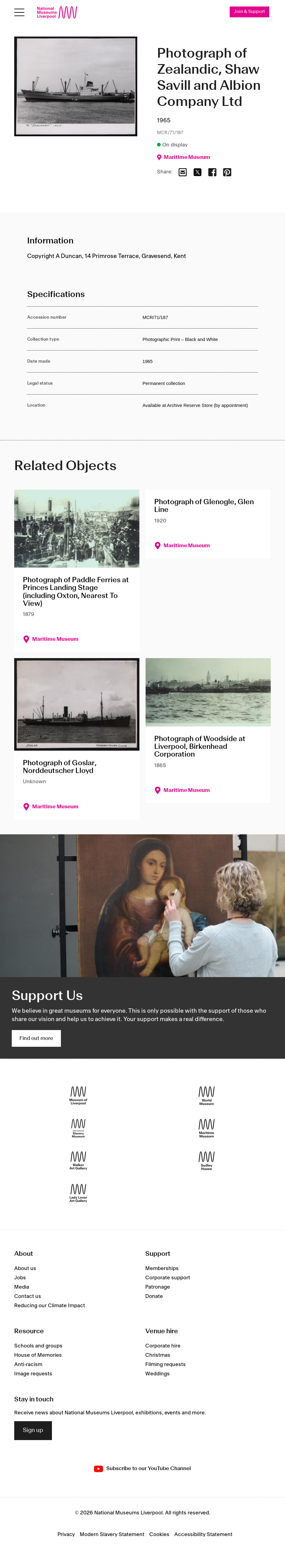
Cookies (159, 1534)
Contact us (27, 1296)
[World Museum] (206, 1095)
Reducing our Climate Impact (49, 1306)
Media (21, 1287)
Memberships (162, 1269)
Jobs (20, 1278)
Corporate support (167, 1278)
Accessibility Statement (203, 1534)
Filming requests (165, 1365)
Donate (154, 1296)
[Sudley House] (206, 1160)
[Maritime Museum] (206, 1128)
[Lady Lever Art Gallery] (78, 1193)
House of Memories (38, 1355)
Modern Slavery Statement (112, 1534)
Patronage (157, 1287)
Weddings (157, 1374)
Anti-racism (28, 1365)
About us (25, 1269)
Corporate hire (163, 1346)
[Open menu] (19, 12)
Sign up (33, 1431)
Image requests (33, 1374)
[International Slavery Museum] (78, 1128)
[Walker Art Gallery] (78, 1160)
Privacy (66, 1534)
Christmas (157, 1355)
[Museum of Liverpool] (78, 1095)
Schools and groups (38, 1346)
